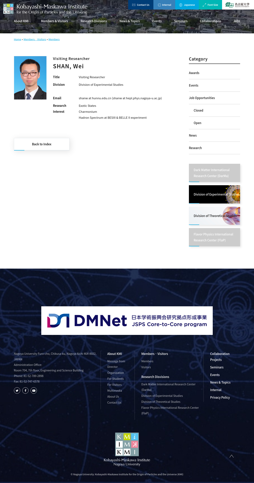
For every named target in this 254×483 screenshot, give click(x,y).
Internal (164, 4)
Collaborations (210, 21)
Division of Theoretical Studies (160, 402)
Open (197, 123)
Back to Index (41, 144)
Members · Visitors (35, 39)
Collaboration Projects (220, 357)
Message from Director (116, 364)
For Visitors (114, 385)
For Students (115, 379)
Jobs (236, 21)
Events (157, 21)
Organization (115, 373)
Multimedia (114, 390)
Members (54, 39)
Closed (198, 110)
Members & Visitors (54, 21)
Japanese (187, 5)
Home (17, 39)
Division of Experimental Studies (162, 396)
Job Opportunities (202, 98)
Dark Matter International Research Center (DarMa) (168, 387)
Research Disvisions (155, 377)
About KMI (21, 21)
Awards (194, 73)
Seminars (181, 21)
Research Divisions (94, 21)
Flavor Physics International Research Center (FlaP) (170, 410)
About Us (113, 396)
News (193, 135)
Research (195, 148)
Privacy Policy (220, 397)
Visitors (146, 367)
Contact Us (140, 4)
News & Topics (129, 21)
